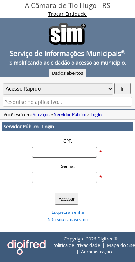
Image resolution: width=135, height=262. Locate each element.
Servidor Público (70, 114)
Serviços (41, 114)
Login (96, 114)
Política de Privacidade (76, 245)
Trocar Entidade (67, 13)
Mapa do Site (121, 245)
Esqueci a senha (67, 212)
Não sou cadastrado (68, 219)
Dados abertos (67, 73)
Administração (96, 251)
